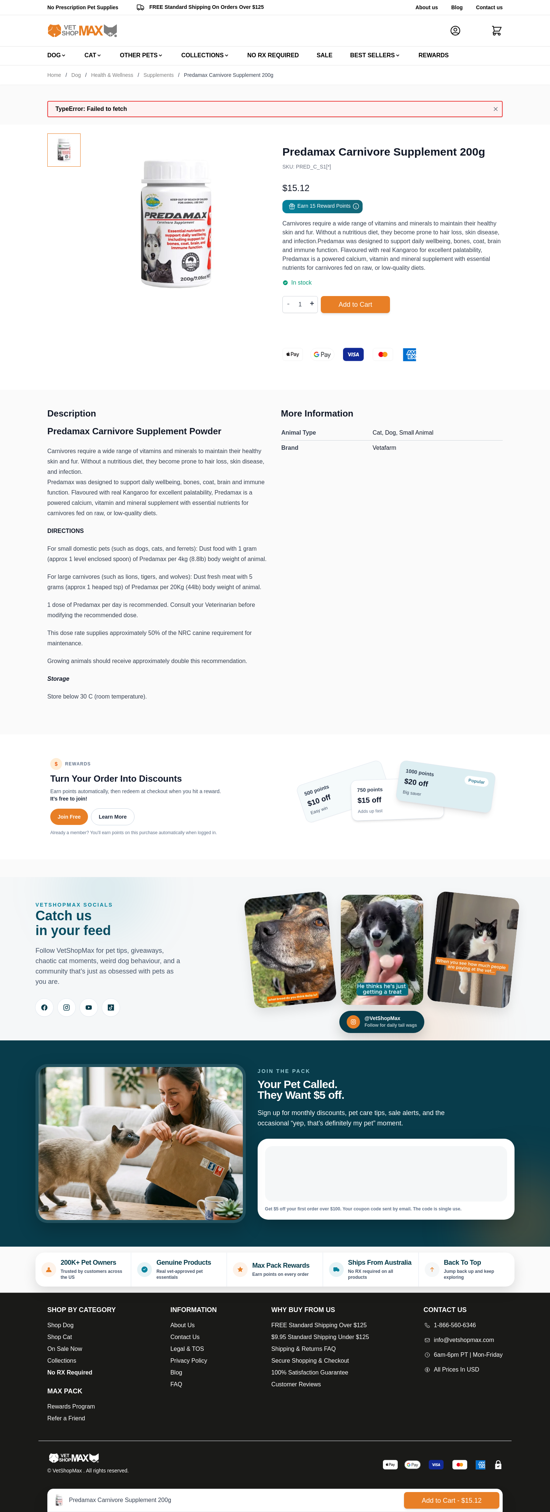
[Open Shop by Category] (81, 1310)
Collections (61, 1361)
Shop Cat (59, 1337)
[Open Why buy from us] (320, 1310)
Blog (457, 7)
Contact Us (185, 1337)
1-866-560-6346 (450, 1325)
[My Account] (458, 31)
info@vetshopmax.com (459, 1340)
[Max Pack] (81, 1391)
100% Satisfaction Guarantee (309, 1372)
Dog (76, 75)
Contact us (489, 7)
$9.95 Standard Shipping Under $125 (320, 1337)
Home (54, 75)
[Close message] (495, 109)
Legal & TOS (187, 1349)
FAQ (176, 1384)
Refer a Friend (66, 1418)
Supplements (158, 75)
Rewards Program (71, 1406)
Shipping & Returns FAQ (303, 1349)
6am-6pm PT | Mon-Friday (463, 1355)
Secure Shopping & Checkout (310, 1361)
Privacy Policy (188, 1361)
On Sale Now (64, 1349)
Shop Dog (60, 1325)
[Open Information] (193, 1310)
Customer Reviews (296, 1384)
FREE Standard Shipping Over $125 (319, 1325)
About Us (182, 1325)
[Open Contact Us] (463, 1310)
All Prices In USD (451, 1369)
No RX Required (69, 1372)
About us (426, 7)
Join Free (69, 817)
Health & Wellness (112, 75)
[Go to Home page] (82, 31)
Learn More (112, 817)
